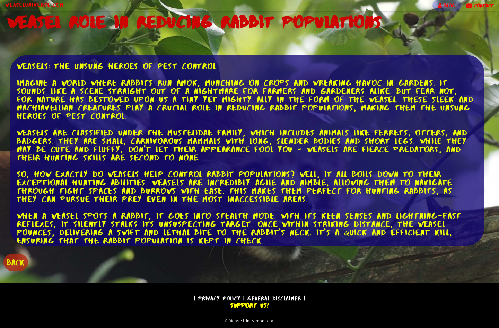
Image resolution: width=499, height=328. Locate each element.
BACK (16, 262)
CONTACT (479, 5)
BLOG (446, 5)
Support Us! (249, 304)
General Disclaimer (274, 297)
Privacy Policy (219, 297)
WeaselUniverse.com (35, 5)
